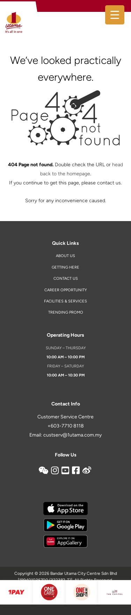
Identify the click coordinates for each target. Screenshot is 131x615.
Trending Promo (65, 312)
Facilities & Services (65, 301)
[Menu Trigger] (114, 14)
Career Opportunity (65, 290)
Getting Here (65, 267)
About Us (65, 256)
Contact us (65, 278)
